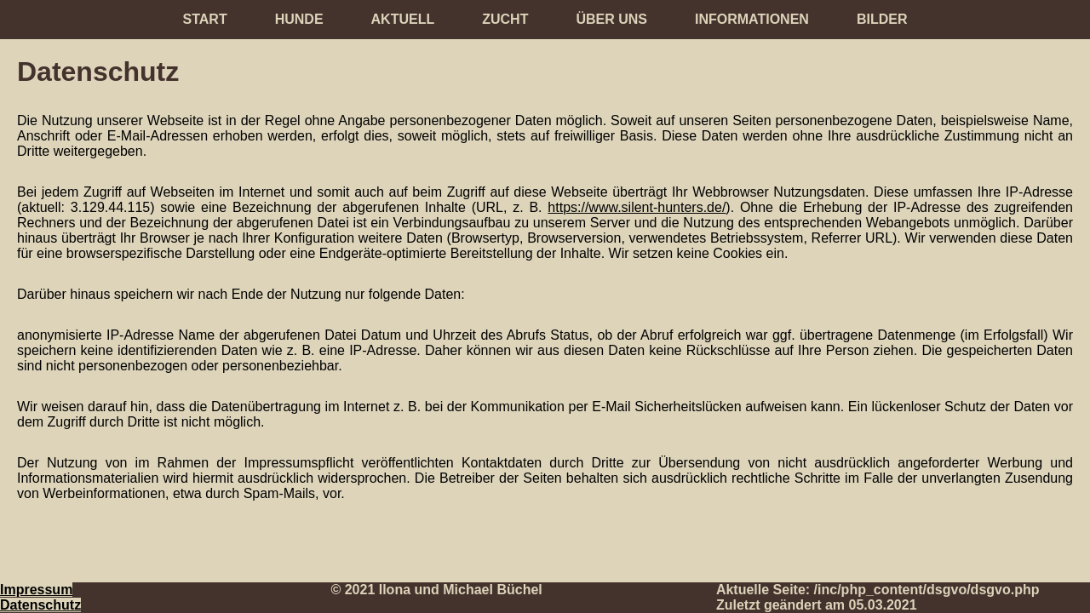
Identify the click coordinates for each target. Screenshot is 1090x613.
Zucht (505, 19)
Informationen (752, 19)
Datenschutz (40, 605)
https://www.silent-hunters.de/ (637, 207)
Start (205, 19)
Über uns (611, 19)
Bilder (882, 19)
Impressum (36, 589)
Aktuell (403, 19)
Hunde (299, 19)
